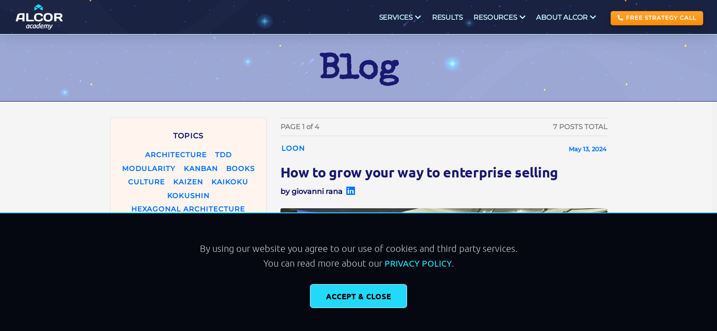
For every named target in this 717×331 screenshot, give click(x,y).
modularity (148, 168)
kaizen (188, 181)
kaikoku (229, 181)
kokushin (188, 195)
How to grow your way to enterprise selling (419, 172)
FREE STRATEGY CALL (657, 17)
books (240, 168)
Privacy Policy (418, 263)
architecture (176, 154)
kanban (201, 168)
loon (293, 148)
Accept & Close (358, 296)
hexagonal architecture (188, 209)
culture (146, 181)
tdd (223, 154)
